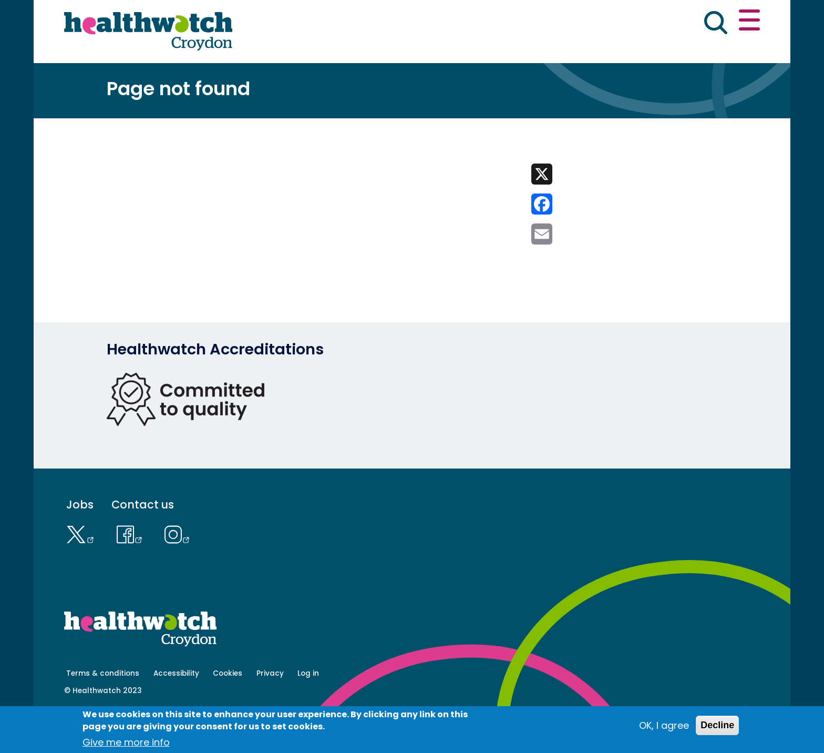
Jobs (80, 541)
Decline (717, 725)
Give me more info (126, 742)
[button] (606, 23)
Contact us (709, 22)
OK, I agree (664, 725)
